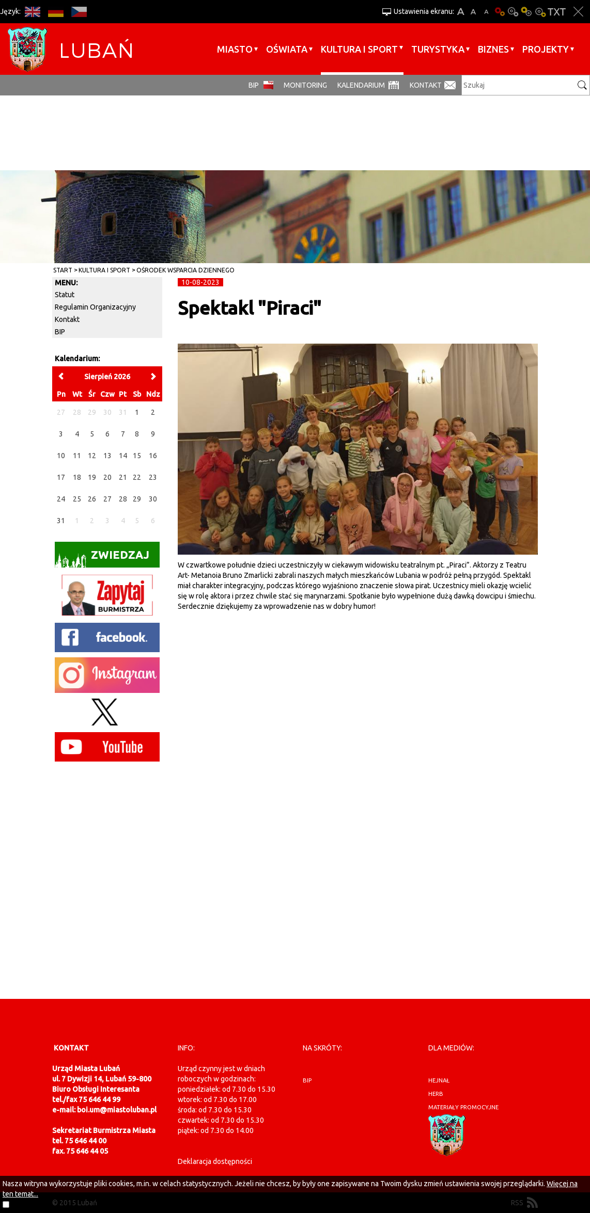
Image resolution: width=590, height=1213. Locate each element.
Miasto (235, 49)
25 (77, 499)
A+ (460, 11)
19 (92, 477)
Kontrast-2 (540, 11)
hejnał (438, 1080)
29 (137, 499)
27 (107, 499)
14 (123, 455)
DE (55, 11)
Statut (64, 294)
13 (107, 455)
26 (92, 499)
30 (153, 499)
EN (32, 11)
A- (486, 11)
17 (61, 477)
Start (62, 270)
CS (78, 11)
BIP (254, 85)
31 (61, 520)
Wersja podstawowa (499, 11)
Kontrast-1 (526, 11)
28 (123, 499)
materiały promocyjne (463, 1107)
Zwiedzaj (102, 558)
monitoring (305, 85)
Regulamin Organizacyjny (95, 307)
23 (153, 477)
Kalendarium (361, 85)
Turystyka (437, 49)
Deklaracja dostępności (215, 1161)
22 (137, 477)
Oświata (286, 49)
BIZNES (493, 49)
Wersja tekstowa (557, 11)
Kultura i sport (359, 49)
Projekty (545, 49)
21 (123, 477)
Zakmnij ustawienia (578, 11)
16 (153, 455)
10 (61, 455)
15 (137, 455)
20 (107, 477)
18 (77, 477)
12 (92, 455)
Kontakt (426, 85)
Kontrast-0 (513, 11)
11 (77, 455)
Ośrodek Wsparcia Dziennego (185, 270)
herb (435, 1094)
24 (61, 499)
